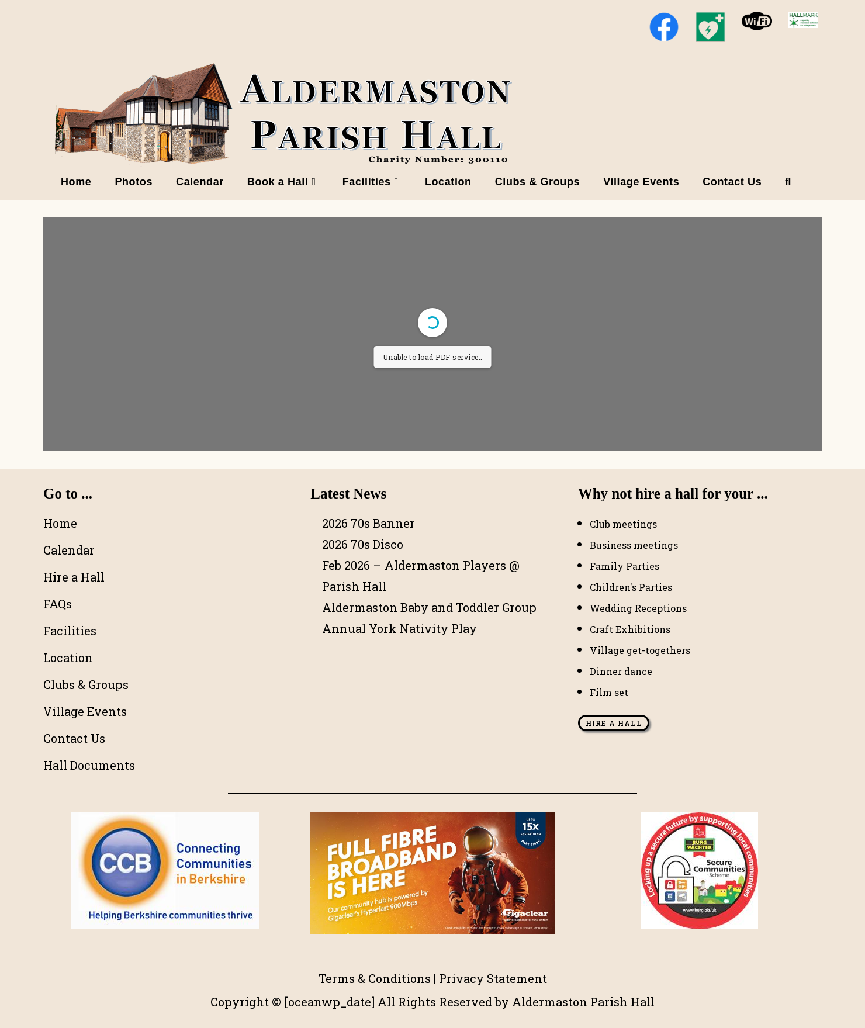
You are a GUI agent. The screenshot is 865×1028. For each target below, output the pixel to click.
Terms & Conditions (375, 978)
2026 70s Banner (368, 523)
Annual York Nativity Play (399, 628)
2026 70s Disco (362, 544)
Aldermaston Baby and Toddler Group (429, 607)
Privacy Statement (493, 978)
